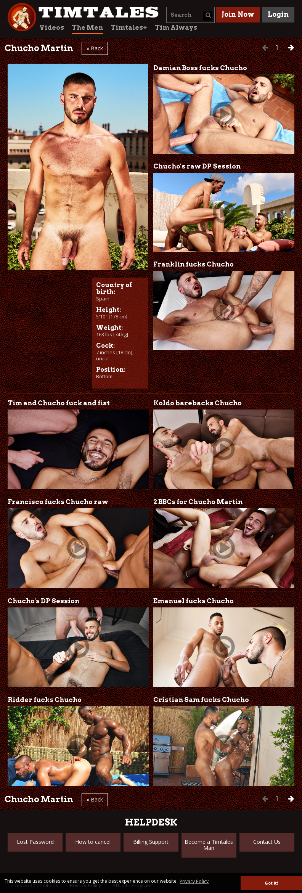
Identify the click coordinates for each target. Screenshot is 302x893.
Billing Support (151, 841)
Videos (51, 27)
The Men (87, 27)
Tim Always (176, 27)
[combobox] (190, 15)
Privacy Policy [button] (194, 881)
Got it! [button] (271, 883)
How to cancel (93, 841)
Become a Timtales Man (209, 844)
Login (278, 14)
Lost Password (35, 841)
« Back (95, 48)
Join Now (238, 14)
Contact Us (267, 841)
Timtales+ (129, 27)
